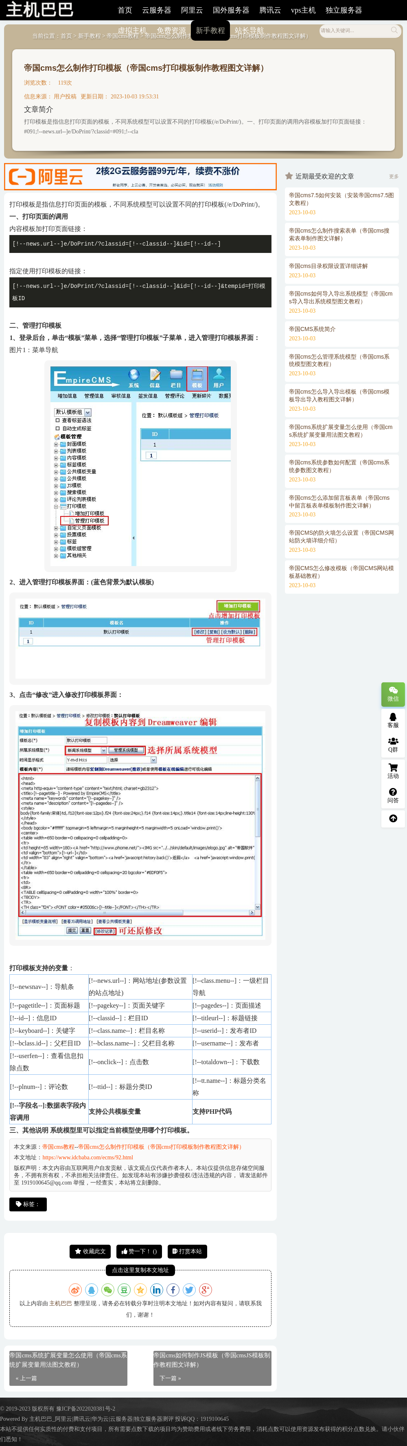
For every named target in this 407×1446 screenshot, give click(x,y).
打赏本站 (187, 1251)
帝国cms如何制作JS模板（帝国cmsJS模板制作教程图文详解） (211, 1360)
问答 (393, 796)
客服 (393, 720)
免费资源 (171, 30)
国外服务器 (231, 10)
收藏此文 (90, 1251)
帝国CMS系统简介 (312, 329)
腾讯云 (270, 10)
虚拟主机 (132, 30)
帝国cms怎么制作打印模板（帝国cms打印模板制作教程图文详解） (146, 67)
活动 (393, 771)
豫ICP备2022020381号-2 (85, 1409)
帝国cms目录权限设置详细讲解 (328, 266)
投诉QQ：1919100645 (202, 1419)
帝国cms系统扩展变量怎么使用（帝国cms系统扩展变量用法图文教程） (68, 1360)
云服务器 (156, 10)
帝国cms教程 (58, 1147)
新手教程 (210, 30)
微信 (393, 694)
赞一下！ (139, 1251)
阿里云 (192, 10)
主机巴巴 (60, 1303)
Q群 (393, 745)
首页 (125, 10)
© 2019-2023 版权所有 (28, 1409)
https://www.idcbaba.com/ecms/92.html (87, 1157)
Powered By (14, 1419)
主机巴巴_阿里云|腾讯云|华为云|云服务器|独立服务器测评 (101, 1419)
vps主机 (303, 10)
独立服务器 (344, 10)
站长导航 (249, 30)
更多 (394, 176)
